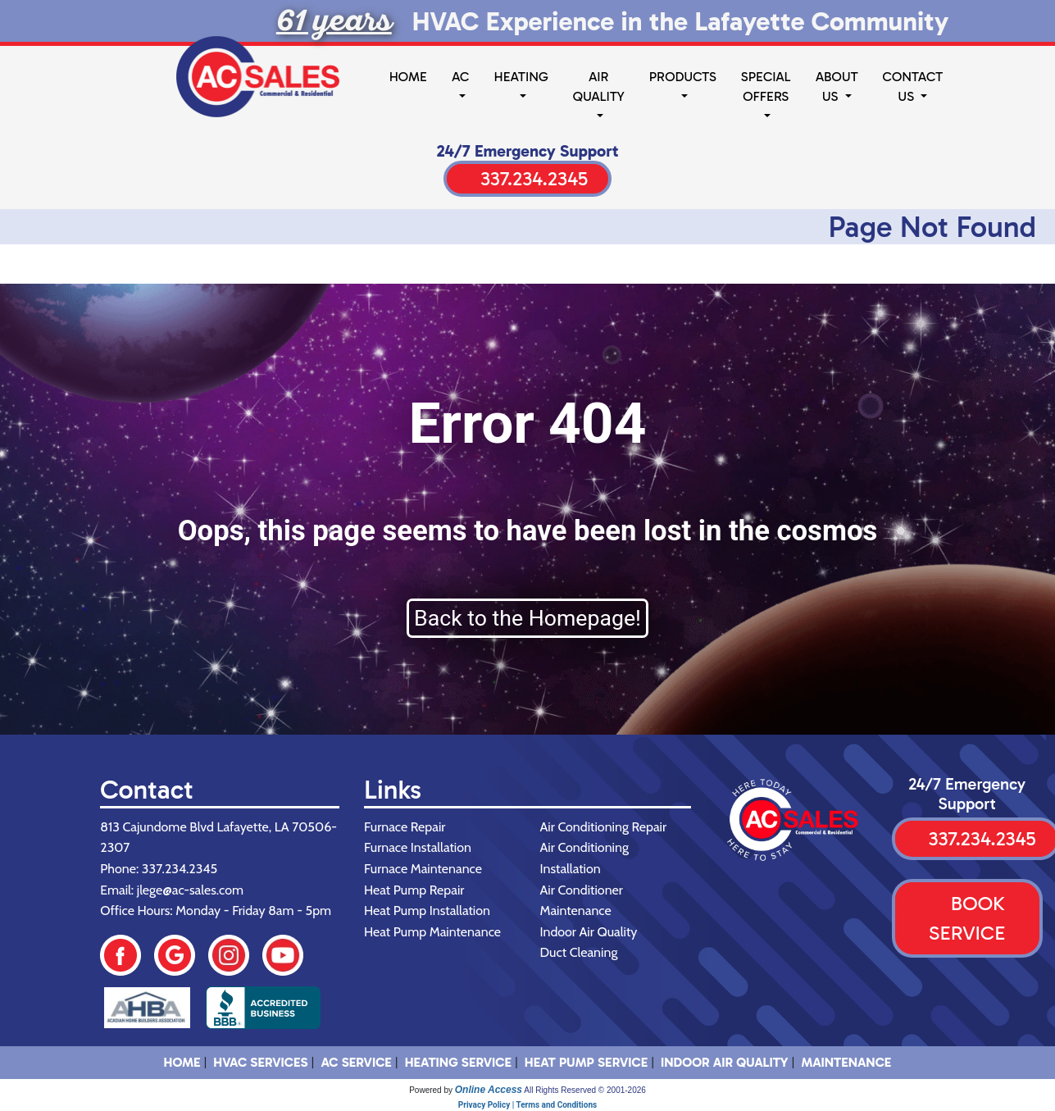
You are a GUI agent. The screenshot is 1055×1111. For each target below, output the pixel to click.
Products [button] (682, 76)
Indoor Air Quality (725, 1062)
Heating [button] (520, 76)
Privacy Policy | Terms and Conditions (527, 1104)
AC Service (356, 1062)
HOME (182, 1062)
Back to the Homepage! (527, 618)
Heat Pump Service (586, 1062)
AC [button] (460, 76)
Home (408, 76)
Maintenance (846, 1062)
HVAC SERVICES (260, 1062)
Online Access (488, 1089)
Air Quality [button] (599, 86)
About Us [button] (837, 86)
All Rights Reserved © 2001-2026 (585, 1090)
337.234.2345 (534, 178)
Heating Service (458, 1062)
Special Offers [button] (766, 86)
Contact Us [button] (913, 86)
